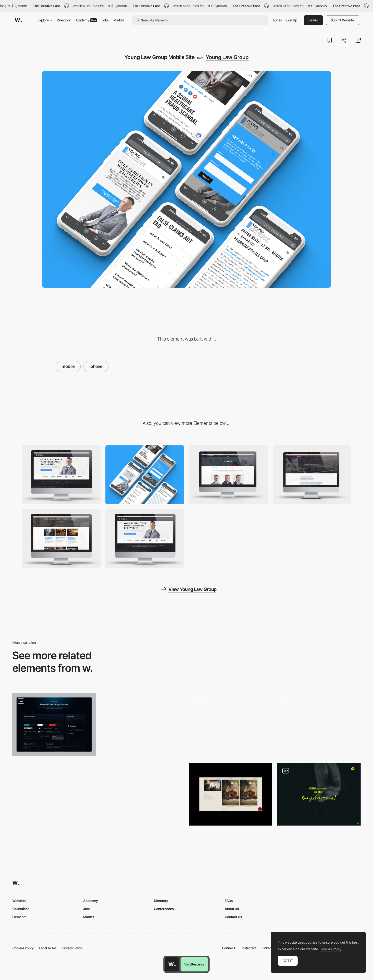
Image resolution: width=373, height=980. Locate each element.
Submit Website (342, 20)
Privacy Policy (72, 948)
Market (118, 20)
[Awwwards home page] (172, 964)
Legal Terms (48, 948)
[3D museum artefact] (142, 794)
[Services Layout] (54, 794)
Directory (64, 20)
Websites (19, 901)
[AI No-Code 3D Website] (319, 724)
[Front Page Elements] (319, 794)
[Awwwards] (18, 20)
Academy (86, 20)
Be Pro (313, 20)
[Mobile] (144, 475)
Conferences (164, 909)
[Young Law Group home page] (144, 538)
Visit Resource (194, 964)
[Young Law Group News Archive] (61, 538)
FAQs (229, 901)
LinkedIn (268, 948)
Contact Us (233, 917)
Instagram (249, 948)
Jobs (105, 20)
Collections (20, 909)
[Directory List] (142, 724)
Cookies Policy (23, 948)
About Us (232, 909)
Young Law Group (227, 57)
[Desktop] (61, 475)
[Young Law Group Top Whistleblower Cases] (312, 475)
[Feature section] (54, 724)
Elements (19, 917)
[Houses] (230, 794)
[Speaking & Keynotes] (230, 724)
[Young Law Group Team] (228, 475)
